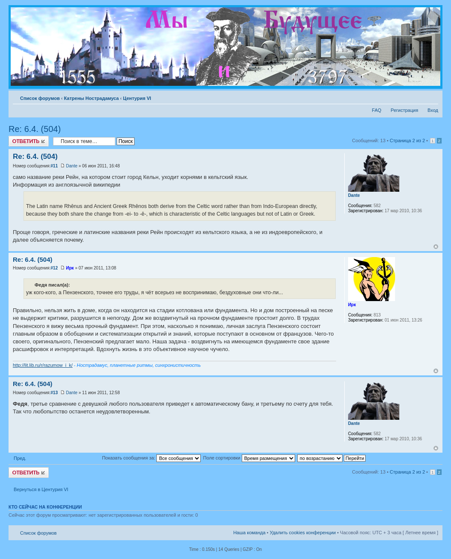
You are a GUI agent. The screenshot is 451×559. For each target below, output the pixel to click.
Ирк (70, 268)
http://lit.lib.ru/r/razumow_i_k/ (43, 365)
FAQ (376, 110)
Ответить (29, 141)
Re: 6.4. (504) (35, 129)
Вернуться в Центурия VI (41, 489)
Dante (72, 166)
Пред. (20, 458)
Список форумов (40, 98)
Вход (433, 110)
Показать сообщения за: (151, 457)
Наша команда (249, 532)
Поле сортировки (249, 457)
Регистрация (404, 110)
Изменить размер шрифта (432, 96)
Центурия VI (137, 98)
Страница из (407, 140)
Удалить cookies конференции (303, 532)
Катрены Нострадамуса (91, 98)
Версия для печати (419, 96)
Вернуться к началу (435, 246)
